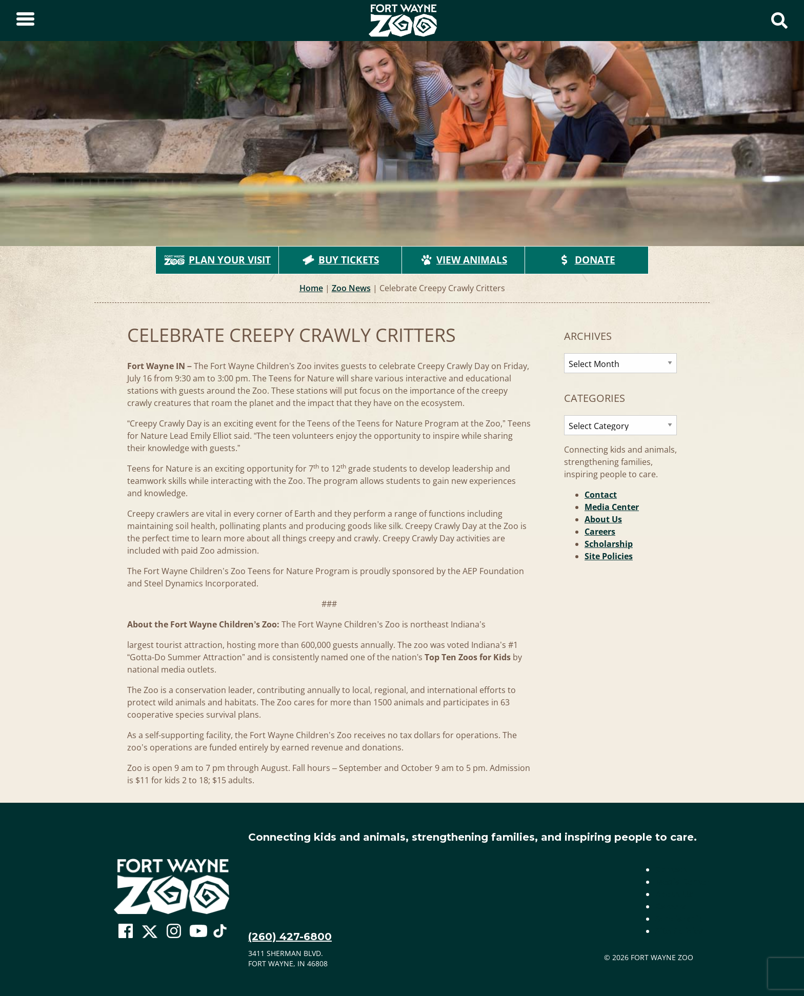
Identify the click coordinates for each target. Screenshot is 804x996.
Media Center (612, 507)
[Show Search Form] (779, 20)
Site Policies (609, 556)
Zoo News (351, 288)
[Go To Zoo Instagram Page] (174, 931)
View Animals (463, 260)
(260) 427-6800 (290, 936)
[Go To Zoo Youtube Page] (198, 931)
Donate (586, 260)
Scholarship (609, 544)
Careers (600, 531)
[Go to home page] (171, 886)
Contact (601, 494)
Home (311, 288)
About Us (603, 519)
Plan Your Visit (217, 260)
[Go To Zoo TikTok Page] (220, 934)
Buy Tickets (340, 260)
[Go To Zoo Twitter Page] (150, 934)
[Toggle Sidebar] (25, 20)
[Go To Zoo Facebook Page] (125, 931)
